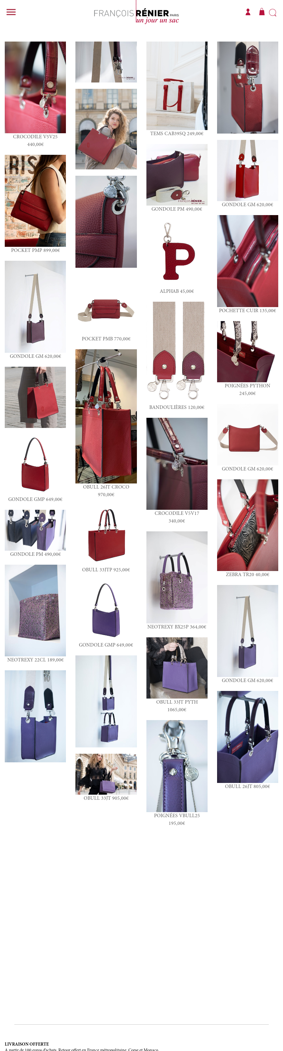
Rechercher (272, 13)
